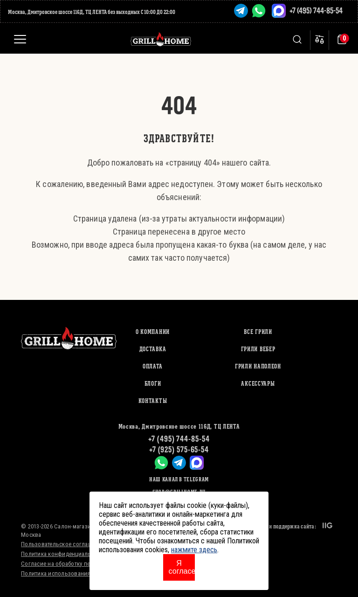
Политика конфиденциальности (64, 553)
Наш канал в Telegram (179, 479)
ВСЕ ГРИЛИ (258, 331)
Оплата (153, 366)
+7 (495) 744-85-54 (316, 10)
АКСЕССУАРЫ (258, 383)
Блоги (153, 383)
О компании (153, 331)
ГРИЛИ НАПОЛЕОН (258, 366)
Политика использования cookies (66, 573)
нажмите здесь (194, 549)
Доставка (152, 349)
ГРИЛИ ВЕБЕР (258, 349)
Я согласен (182, 567)
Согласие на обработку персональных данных (83, 563)
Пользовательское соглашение (63, 544)
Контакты (152, 400)
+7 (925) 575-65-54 (179, 449)
